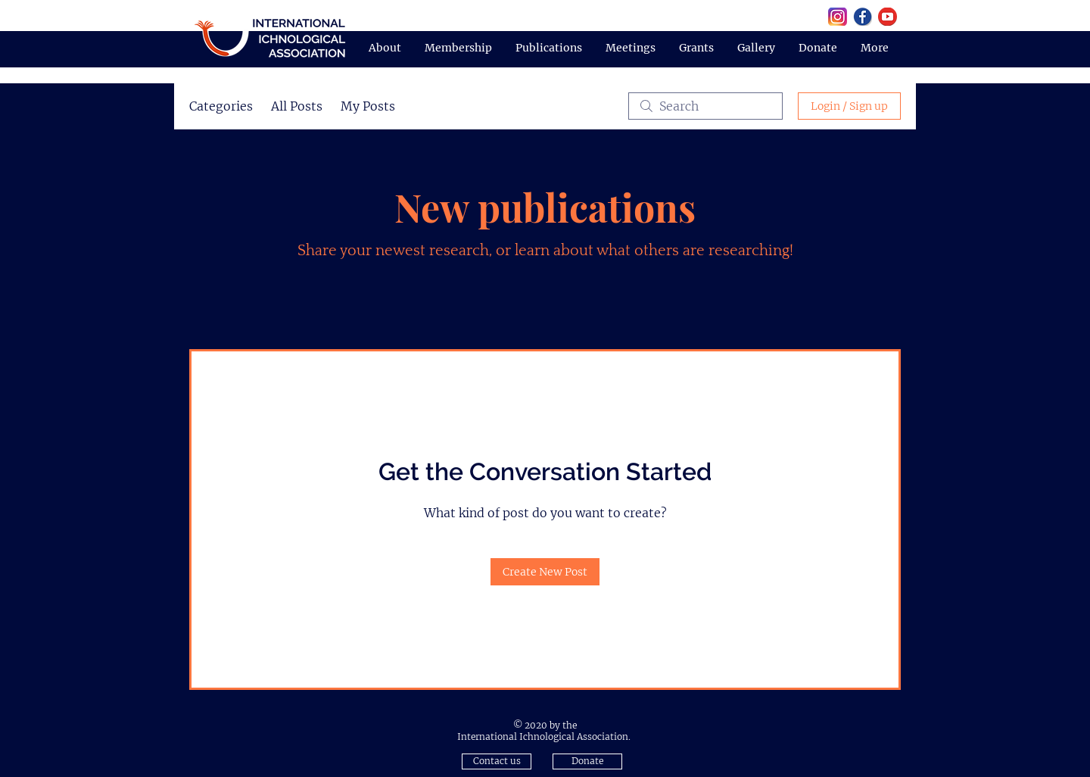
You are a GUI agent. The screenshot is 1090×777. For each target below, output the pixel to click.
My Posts (368, 106)
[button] (496, 761)
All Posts (296, 106)
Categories (221, 106)
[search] (705, 106)
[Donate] (587, 761)
